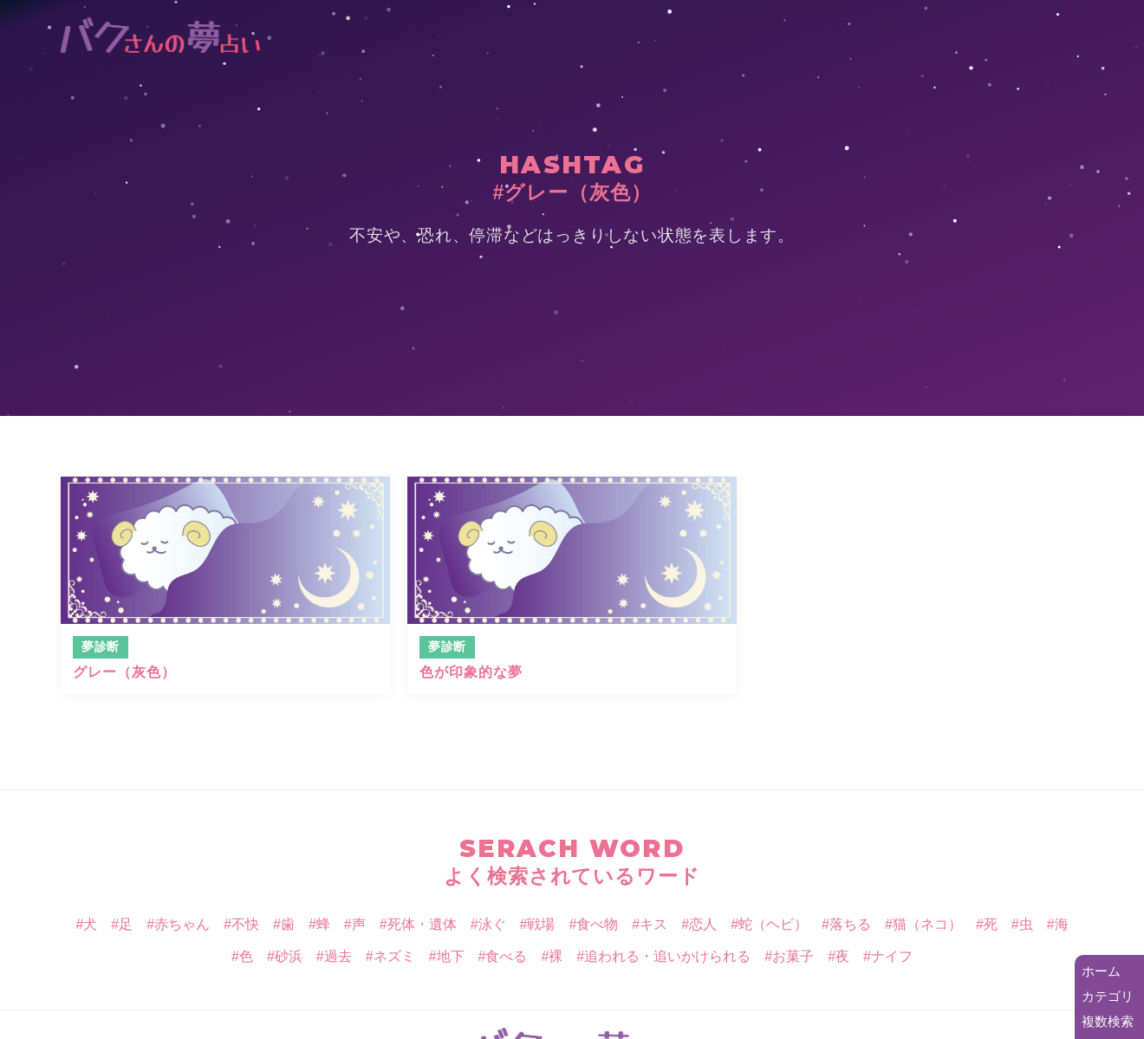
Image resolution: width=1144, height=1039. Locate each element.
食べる (506, 956)
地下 (451, 956)
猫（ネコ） (927, 924)
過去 (338, 956)
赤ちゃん (182, 924)
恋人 (703, 924)
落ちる (850, 924)
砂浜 (288, 956)
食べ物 (597, 924)
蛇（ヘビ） (773, 924)
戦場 (541, 924)
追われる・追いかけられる (667, 956)
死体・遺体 (422, 924)
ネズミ (394, 956)
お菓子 (793, 956)
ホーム (1101, 971)
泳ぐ (492, 924)
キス (653, 924)
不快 (245, 924)
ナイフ (892, 956)
